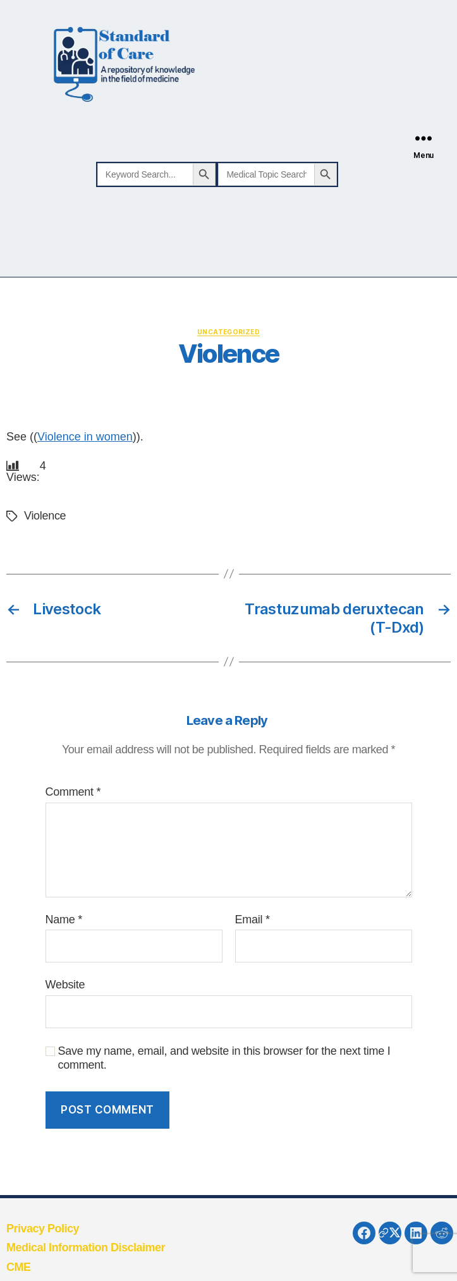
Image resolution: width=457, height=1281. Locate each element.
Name (64, 919)
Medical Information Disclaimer (85, 1247)
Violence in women (85, 436)
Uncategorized (228, 332)
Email (252, 919)
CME (18, 1267)
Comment (73, 792)
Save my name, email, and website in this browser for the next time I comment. (224, 1058)
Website (65, 984)
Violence (45, 515)
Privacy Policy (42, 1228)
